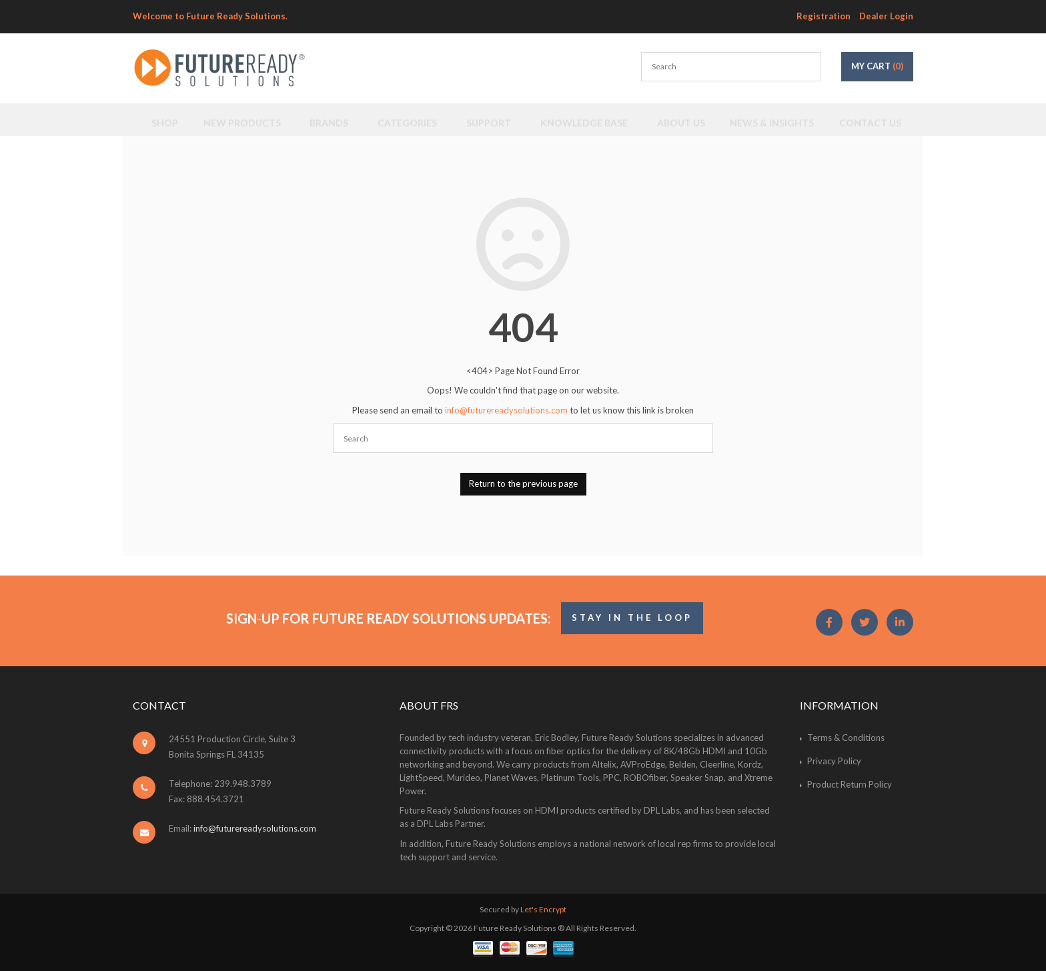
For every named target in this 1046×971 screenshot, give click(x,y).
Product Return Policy (849, 784)
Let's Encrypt (543, 909)
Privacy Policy (834, 761)
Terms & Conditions (846, 737)
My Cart (877, 66)
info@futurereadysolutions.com (506, 410)
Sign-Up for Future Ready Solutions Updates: (388, 618)
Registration (824, 16)
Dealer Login (886, 16)
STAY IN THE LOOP (632, 617)
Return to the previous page (523, 483)
